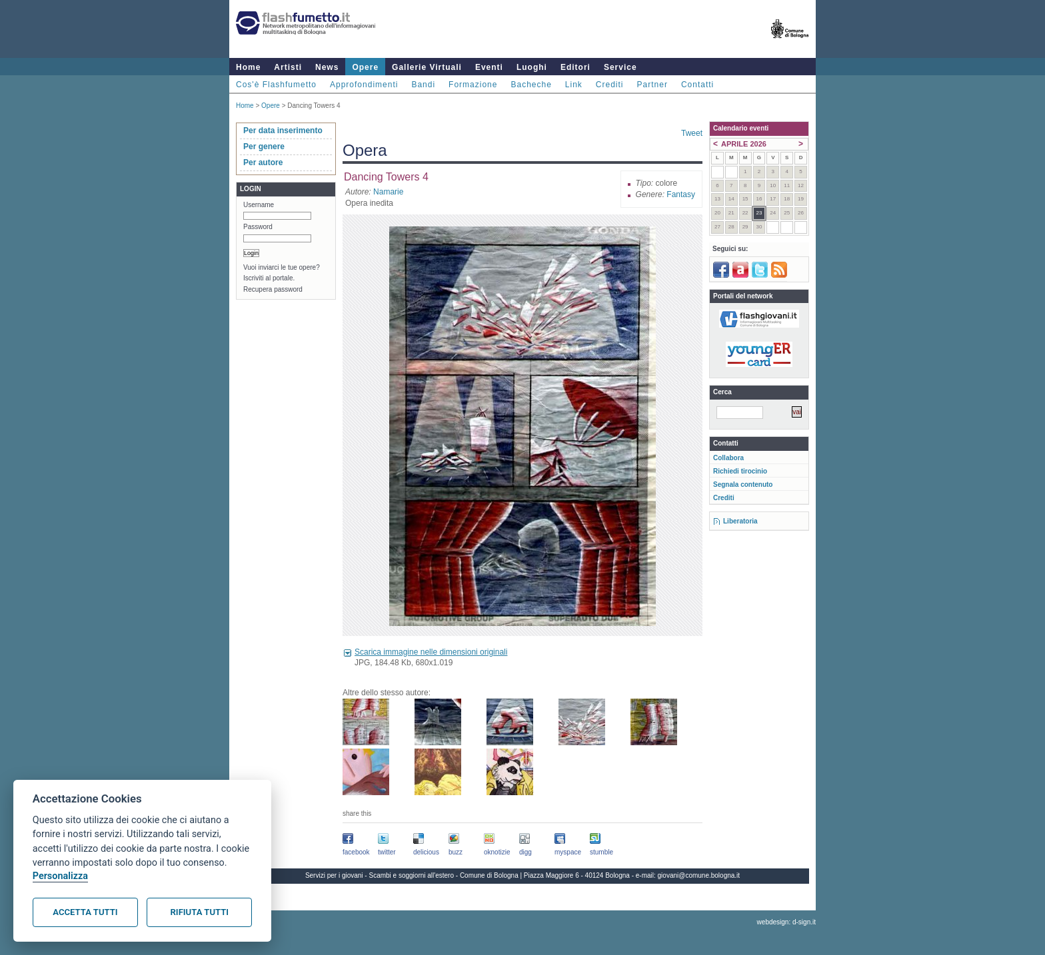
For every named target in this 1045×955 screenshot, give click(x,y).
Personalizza (60, 876)
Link (573, 84)
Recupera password (273, 289)
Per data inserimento (283, 130)
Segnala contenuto (742, 484)
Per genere (264, 146)
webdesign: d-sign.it (786, 922)
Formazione (473, 84)
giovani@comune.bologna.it (699, 875)
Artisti (288, 67)
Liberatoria (740, 521)
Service (620, 67)
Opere (365, 67)
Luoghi (532, 67)
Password (258, 226)
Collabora (728, 458)
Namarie (388, 191)
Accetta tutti (85, 912)
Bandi (423, 84)
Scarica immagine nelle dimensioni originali (431, 652)
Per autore (263, 162)
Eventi (489, 67)
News (327, 67)
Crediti (610, 84)
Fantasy (680, 194)
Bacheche (531, 84)
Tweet (691, 133)
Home (248, 67)
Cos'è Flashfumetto (276, 84)
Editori (575, 67)
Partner (652, 84)
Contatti (697, 84)
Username (258, 204)
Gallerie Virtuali (427, 67)
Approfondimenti (364, 84)
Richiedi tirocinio (740, 471)
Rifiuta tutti (200, 912)
